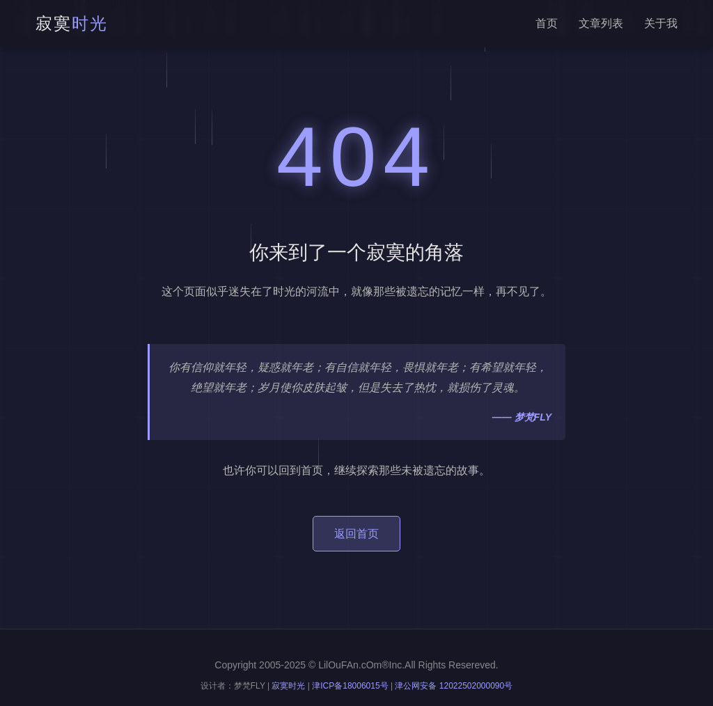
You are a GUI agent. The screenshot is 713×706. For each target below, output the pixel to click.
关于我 (660, 23)
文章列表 (601, 23)
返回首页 (356, 534)
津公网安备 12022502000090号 (453, 686)
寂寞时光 (288, 686)
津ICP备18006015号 (350, 686)
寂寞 (72, 23)
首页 (546, 23)
